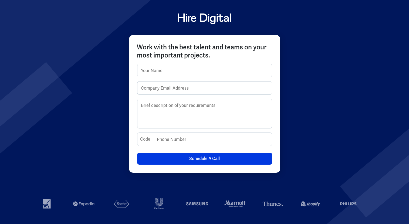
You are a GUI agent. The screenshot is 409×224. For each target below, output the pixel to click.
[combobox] (140, 139)
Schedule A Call (204, 158)
